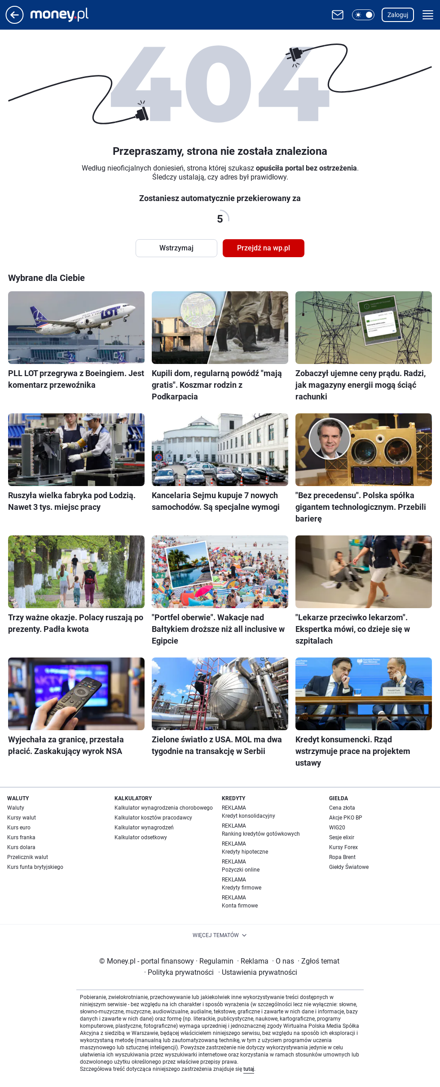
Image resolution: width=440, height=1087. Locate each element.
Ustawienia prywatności (257, 972)
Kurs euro (19, 827)
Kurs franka (21, 837)
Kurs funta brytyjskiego (35, 867)
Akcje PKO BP (345, 818)
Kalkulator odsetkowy (140, 837)
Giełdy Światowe (349, 867)
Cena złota (342, 808)
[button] (363, 14)
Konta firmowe (240, 906)
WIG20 (337, 827)
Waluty (15, 808)
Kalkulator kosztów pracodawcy (153, 818)
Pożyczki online (241, 870)
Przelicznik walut (27, 857)
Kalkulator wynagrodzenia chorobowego (163, 808)
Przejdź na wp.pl (263, 248)
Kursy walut (21, 818)
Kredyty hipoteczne (245, 852)
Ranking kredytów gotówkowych (261, 834)
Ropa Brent (342, 857)
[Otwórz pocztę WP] (337, 15)
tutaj (248, 1069)
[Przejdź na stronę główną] (14, 21)
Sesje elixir (341, 837)
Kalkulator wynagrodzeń (144, 827)
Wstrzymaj (176, 248)
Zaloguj (397, 14)
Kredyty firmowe (241, 888)
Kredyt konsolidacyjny (248, 816)
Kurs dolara (21, 847)
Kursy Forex (343, 847)
